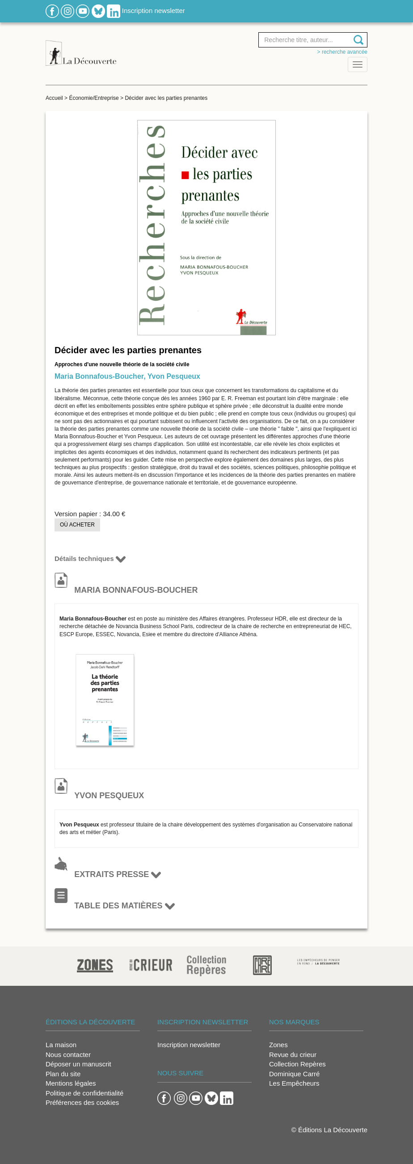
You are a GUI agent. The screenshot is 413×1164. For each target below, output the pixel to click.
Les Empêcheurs (294, 1083)
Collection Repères (297, 1064)
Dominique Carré (294, 1074)
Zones (278, 1044)
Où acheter (77, 525)
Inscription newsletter (153, 10)
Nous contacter (68, 1054)
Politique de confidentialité (84, 1093)
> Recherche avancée (342, 52)
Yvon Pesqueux (174, 376)
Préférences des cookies (82, 1102)
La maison (61, 1044)
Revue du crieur (292, 1054)
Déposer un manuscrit (78, 1064)
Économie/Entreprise (93, 98)
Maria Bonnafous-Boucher (99, 376)
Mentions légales (71, 1083)
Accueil (54, 98)
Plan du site (63, 1074)
